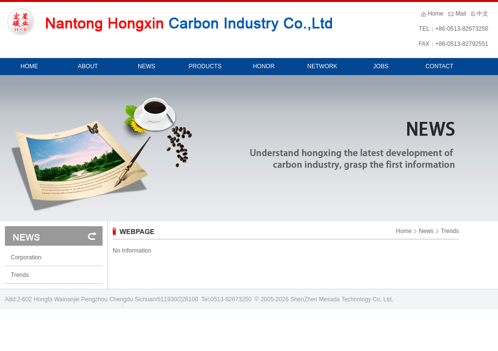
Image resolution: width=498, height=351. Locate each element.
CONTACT (439, 66)
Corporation (26, 257)
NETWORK (322, 66)
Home (435, 13)
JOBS (380, 66)
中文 (482, 13)
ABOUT (88, 66)
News (426, 231)
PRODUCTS (204, 66)
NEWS (146, 66)
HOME (29, 66)
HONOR (264, 66)
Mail (461, 13)
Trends (20, 275)
